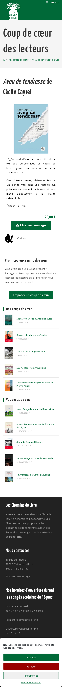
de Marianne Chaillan (32, 335)
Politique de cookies (31, 682)
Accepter (31, 657)
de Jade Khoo (31, 351)
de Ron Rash (35, 458)
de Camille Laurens (33, 474)
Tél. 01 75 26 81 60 (17, 568)
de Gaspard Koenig (30, 441)
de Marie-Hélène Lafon (35, 409)
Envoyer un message (18, 576)
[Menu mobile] (52, 2)
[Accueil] (4, 59)
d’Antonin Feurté (34, 318)
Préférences (31, 675)
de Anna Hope (31, 367)
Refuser (31, 666)
